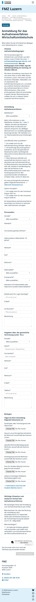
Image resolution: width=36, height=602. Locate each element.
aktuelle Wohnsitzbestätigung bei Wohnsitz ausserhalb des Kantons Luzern (16, 447)
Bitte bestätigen (10, 524)
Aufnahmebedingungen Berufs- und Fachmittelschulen (17, 62)
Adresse (7, 248)
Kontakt (6, 25)
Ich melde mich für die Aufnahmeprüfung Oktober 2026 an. (17, 144)
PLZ (6, 255)
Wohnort (8, 262)
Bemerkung (8, 316)
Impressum (6, 592)
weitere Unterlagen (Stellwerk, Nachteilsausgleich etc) (15, 477)
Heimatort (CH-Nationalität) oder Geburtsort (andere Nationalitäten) (17, 286)
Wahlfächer (9, 113)
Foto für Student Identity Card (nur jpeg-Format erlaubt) (17, 467)
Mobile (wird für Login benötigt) (16, 294)
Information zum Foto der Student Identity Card (15, 487)
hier (25, 122)
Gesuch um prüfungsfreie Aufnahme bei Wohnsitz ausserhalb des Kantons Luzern (18, 435)
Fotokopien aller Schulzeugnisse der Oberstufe (17, 424)
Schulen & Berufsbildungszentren (22, 19)
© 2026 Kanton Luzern (10, 590)
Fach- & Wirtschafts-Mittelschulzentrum (12, 20)
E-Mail (7, 301)
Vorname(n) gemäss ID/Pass (15, 231)
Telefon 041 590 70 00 (11, 578)
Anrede (7, 216)
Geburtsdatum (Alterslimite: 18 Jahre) (15, 239)
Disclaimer (6, 594)
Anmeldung (28, 20)
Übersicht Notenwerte (12, 185)
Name (7, 346)
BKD (9, 16)
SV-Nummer (9, 309)
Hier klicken (24, 543)
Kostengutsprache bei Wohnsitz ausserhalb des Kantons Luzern (16, 458)
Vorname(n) (9, 353)
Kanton (4, 16)
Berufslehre (5, 17)
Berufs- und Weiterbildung (19, 16)
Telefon (7, 390)
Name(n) (7, 223)
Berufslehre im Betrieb (16, 17)
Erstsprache (9, 277)
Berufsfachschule (6, 19)
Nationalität (9, 270)
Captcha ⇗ (29, 544)
